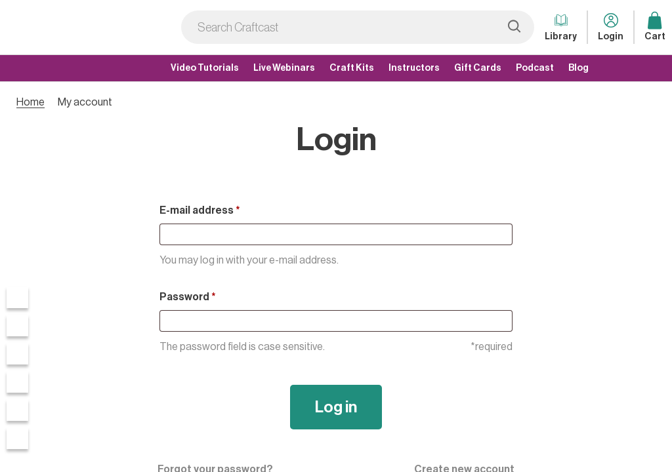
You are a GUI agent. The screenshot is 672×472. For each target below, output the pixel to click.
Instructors (414, 68)
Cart (654, 25)
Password (187, 297)
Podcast (535, 68)
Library (561, 25)
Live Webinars (284, 68)
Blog (578, 68)
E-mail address (199, 210)
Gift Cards (477, 68)
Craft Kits (351, 68)
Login (610, 25)
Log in (336, 407)
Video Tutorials (205, 68)
